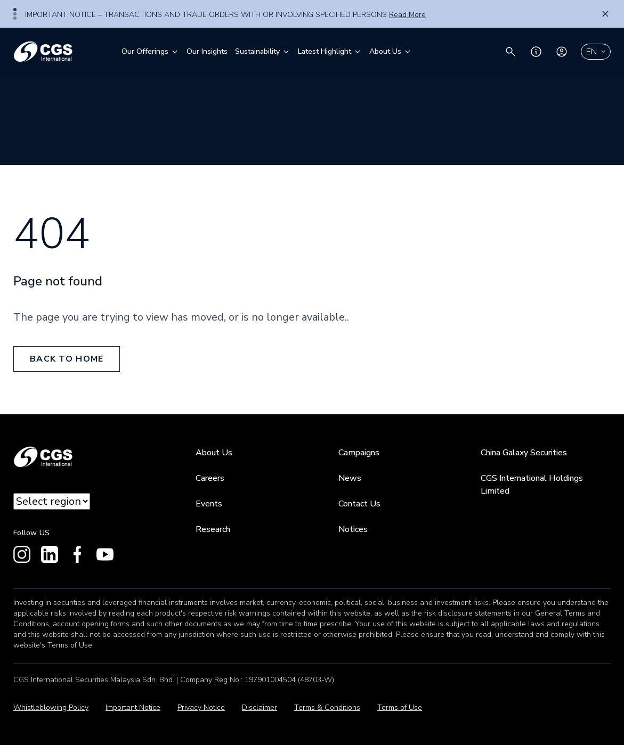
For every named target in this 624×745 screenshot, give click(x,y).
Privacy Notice (201, 707)
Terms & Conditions (327, 707)
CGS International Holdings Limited (532, 484)
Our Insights (207, 51)
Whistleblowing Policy (50, 707)
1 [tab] (15, 9)
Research (213, 529)
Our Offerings (150, 51)
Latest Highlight (330, 51)
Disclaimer (259, 707)
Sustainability (262, 51)
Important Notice (133, 707)
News (349, 478)
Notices (353, 529)
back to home (66, 359)
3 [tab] (15, 18)
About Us (390, 51)
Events (209, 504)
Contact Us (359, 504)
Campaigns (358, 453)
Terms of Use (399, 707)
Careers (210, 478)
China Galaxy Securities (524, 453)
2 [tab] (15, 13)
